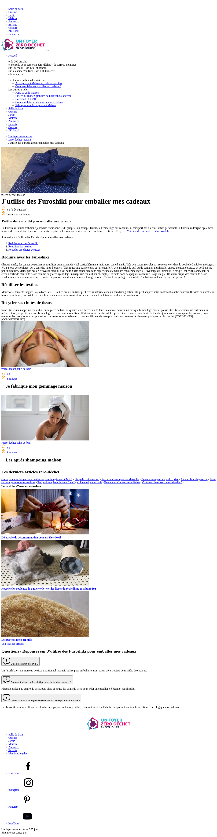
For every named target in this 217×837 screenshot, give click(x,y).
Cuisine (12, 11)
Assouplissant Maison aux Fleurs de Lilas (38, 83)
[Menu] (47, 50)
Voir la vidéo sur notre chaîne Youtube (148, 231)
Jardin (11, 15)
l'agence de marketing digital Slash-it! (48, 832)
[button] (20, 661)
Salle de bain (15, 8)
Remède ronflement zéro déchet (122, 482)
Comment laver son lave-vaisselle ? (162, 482)
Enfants (12, 24)
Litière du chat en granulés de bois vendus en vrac (43, 95)
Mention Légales (17, 753)
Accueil (12, 55)
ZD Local (13, 30)
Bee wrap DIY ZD (25, 98)
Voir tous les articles (12, 643)
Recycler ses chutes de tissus (24, 249)
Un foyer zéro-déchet (20, 136)
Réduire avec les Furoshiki (23, 243)
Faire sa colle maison (27, 92)
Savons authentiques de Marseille (120, 479)
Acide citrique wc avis (89, 482)
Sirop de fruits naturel (87, 479)
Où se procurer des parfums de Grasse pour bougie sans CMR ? (36, 479)
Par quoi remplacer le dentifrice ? (56, 482)
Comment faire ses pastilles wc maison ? (38, 86)
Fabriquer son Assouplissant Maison (35, 105)
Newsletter (14, 34)
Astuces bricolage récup (194, 479)
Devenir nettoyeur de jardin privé (159, 479)
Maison (12, 18)
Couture (12, 27)
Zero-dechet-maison (19, 139)
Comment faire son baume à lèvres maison (39, 102)
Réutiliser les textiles (20, 246)
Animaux (13, 21)
